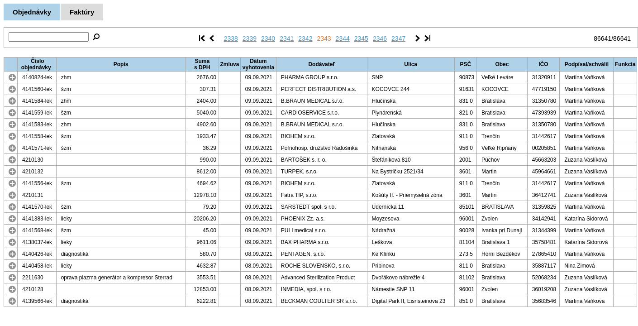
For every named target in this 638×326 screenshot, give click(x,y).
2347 (398, 38)
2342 (305, 38)
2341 (287, 38)
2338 (231, 38)
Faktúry (82, 12)
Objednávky (32, 12)
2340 (268, 38)
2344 (343, 38)
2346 (380, 38)
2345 (361, 38)
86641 (602, 38)
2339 (250, 38)
